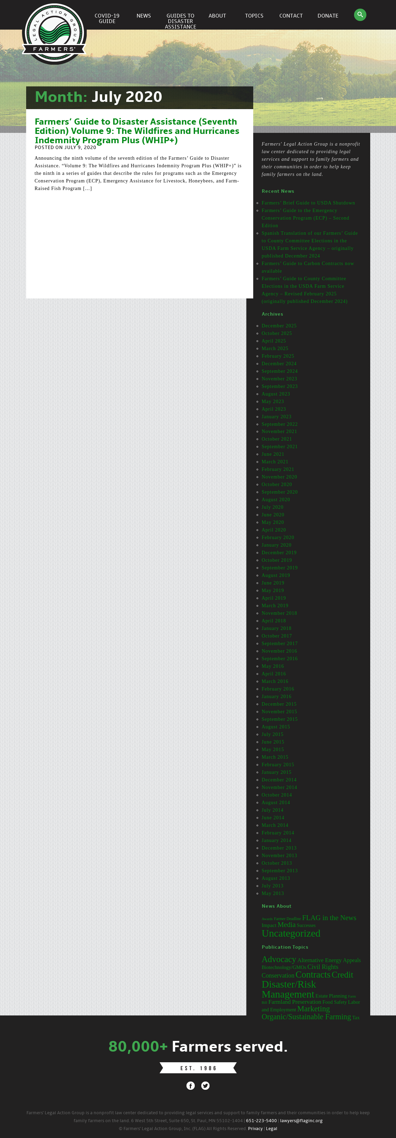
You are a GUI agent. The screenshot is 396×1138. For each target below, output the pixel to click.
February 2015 (278, 764)
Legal (271, 1129)
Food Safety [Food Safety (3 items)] (334, 1002)
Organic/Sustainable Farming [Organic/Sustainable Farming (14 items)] (306, 1016)
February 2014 (278, 832)
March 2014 (275, 825)
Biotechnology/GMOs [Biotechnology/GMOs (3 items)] (284, 967)
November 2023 (280, 378)
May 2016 (273, 666)
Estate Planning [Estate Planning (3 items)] (331, 996)
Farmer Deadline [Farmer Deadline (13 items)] (287, 919)
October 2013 (277, 863)
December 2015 (279, 704)
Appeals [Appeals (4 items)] (352, 960)
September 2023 (280, 386)
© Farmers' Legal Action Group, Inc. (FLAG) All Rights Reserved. (183, 1129)
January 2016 (277, 696)
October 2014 (277, 795)
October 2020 (277, 484)
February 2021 (278, 469)
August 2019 (276, 575)
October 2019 (277, 560)
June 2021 (273, 454)
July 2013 (273, 885)
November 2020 (280, 477)
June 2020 (273, 514)
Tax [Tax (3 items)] (356, 1017)
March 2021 (275, 461)
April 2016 (274, 673)
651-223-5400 (261, 1121)
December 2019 (279, 552)
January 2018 (277, 628)
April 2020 (274, 530)
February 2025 (278, 356)
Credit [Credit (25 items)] (342, 974)
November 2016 (280, 651)
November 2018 (280, 613)
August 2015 (276, 726)
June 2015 (273, 742)
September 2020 (280, 492)
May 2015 (273, 749)
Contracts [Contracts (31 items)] (313, 974)
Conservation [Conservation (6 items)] (278, 975)
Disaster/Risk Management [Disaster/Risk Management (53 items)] (289, 989)
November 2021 (280, 431)
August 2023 (276, 394)
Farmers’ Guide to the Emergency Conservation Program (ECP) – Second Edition (306, 218)
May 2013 (273, 893)
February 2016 (278, 689)
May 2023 (273, 401)
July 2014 (273, 810)
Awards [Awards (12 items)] (267, 919)
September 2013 (280, 870)
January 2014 (277, 840)
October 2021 (277, 439)
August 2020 (276, 499)
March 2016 (275, 681)
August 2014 (276, 802)
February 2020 (278, 537)
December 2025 (279, 325)
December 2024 (279, 363)
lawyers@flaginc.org (301, 1121)
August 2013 (276, 878)
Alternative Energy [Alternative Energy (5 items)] (319, 960)
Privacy (255, 1129)
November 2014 (280, 787)
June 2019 (273, 583)
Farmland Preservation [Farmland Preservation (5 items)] (294, 1002)
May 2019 (273, 590)
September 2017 (280, 643)
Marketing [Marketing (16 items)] (313, 1008)
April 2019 (274, 598)
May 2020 (273, 522)
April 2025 (274, 341)
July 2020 (273, 507)
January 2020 (277, 545)
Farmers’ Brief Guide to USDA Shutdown (308, 203)
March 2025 (275, 348)
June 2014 (273, 817)
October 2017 (277, 636)
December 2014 (279, 779)
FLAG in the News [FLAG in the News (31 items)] (329, 917)
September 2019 (280, 567)
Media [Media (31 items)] (287, 924)
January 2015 (277, 772)
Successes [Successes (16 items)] (306, 925)
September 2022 (280, 424)
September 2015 (280, 719)
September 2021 (280, 446)
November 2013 (280, 855)
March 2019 (275, 605)
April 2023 (274, 409)
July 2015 (273, 734)
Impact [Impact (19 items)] (269, 925)
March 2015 (275, 757)
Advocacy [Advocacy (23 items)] (279, 959)
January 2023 (277, 416)
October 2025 (277, 333)
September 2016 (280, 658)
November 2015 (280, 711)
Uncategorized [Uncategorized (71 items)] (291, 933)
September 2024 (280, 371)
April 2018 (274, 620)
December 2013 (279, 848)
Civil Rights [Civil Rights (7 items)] (323, 966)
